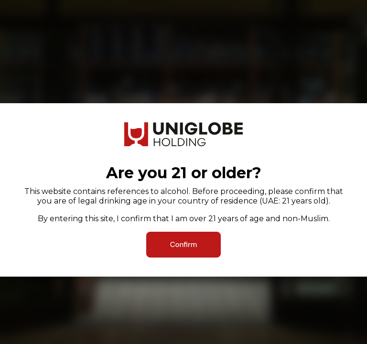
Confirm (183, 244)
